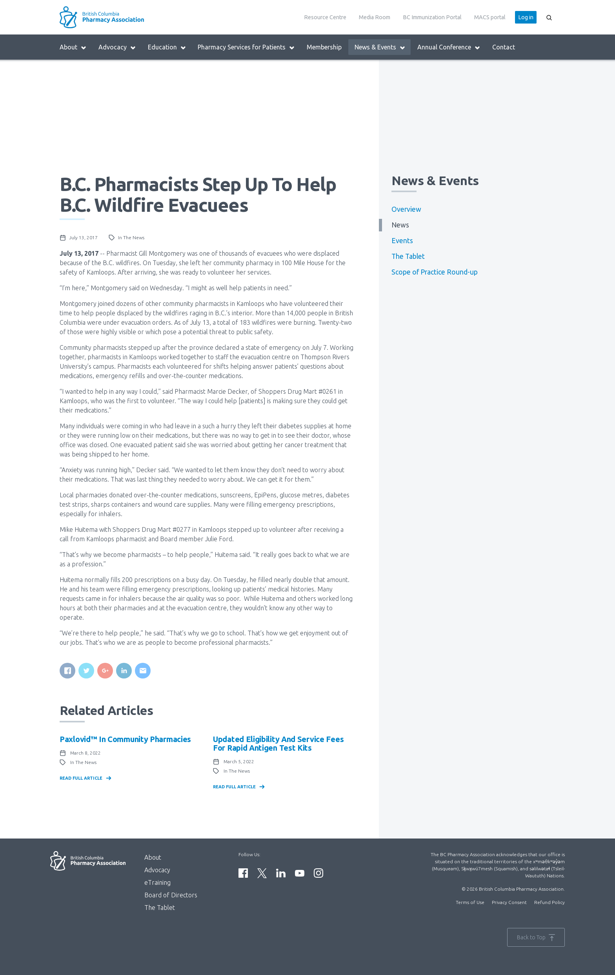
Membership (324, 47)
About (73, 47)
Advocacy (117, 47)
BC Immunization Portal (432, 17)
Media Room (374, 17)
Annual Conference (448, 47)
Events (402, 240)
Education (167, 47)
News (400, 225)
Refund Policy (549, 902)
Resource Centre (325, 17)
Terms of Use (470, 902)
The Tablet (408, 256)
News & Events (380, 47)
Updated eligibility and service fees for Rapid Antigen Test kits (278, 743)
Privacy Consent (509, 902)
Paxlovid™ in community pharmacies (125, 739)
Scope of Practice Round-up (434, 272)
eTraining (157, 882)
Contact (503, 47)
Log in (525, 17)
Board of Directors (170, 895)
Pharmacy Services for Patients (246, 47)
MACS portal (490, 17)
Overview (406, 209)
